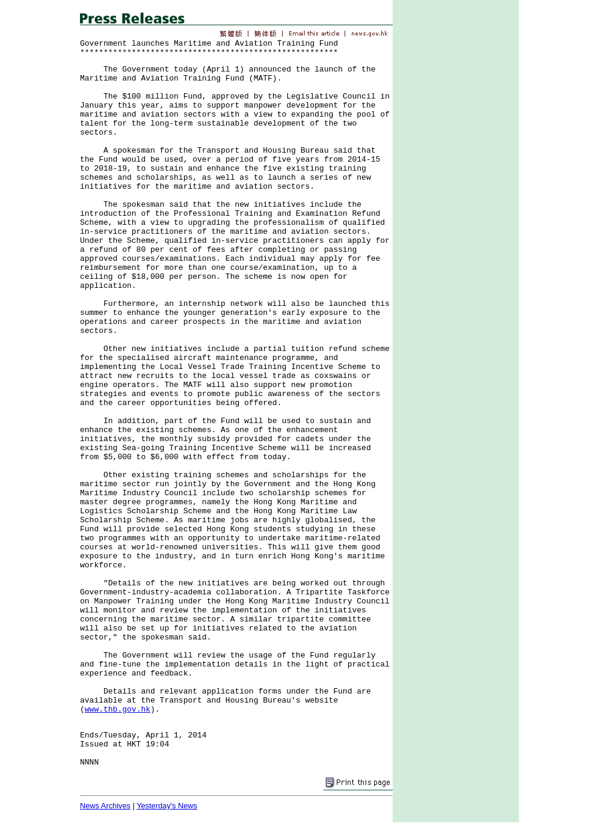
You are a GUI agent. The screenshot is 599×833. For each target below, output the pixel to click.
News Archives (105, 805)
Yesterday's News (167, 805)
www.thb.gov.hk (117, 709)
